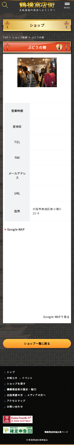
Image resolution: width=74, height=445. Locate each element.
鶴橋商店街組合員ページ (56, 431)
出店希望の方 (15, 395)
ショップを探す (16, 383)
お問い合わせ (15, 406)
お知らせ (12, 377)
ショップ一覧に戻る (37, 343)
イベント (27, 377)
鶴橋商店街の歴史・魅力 (22, 389)
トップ (11, 372)
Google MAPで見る (56, 317)
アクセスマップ (16, 400)
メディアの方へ (36, 395)
